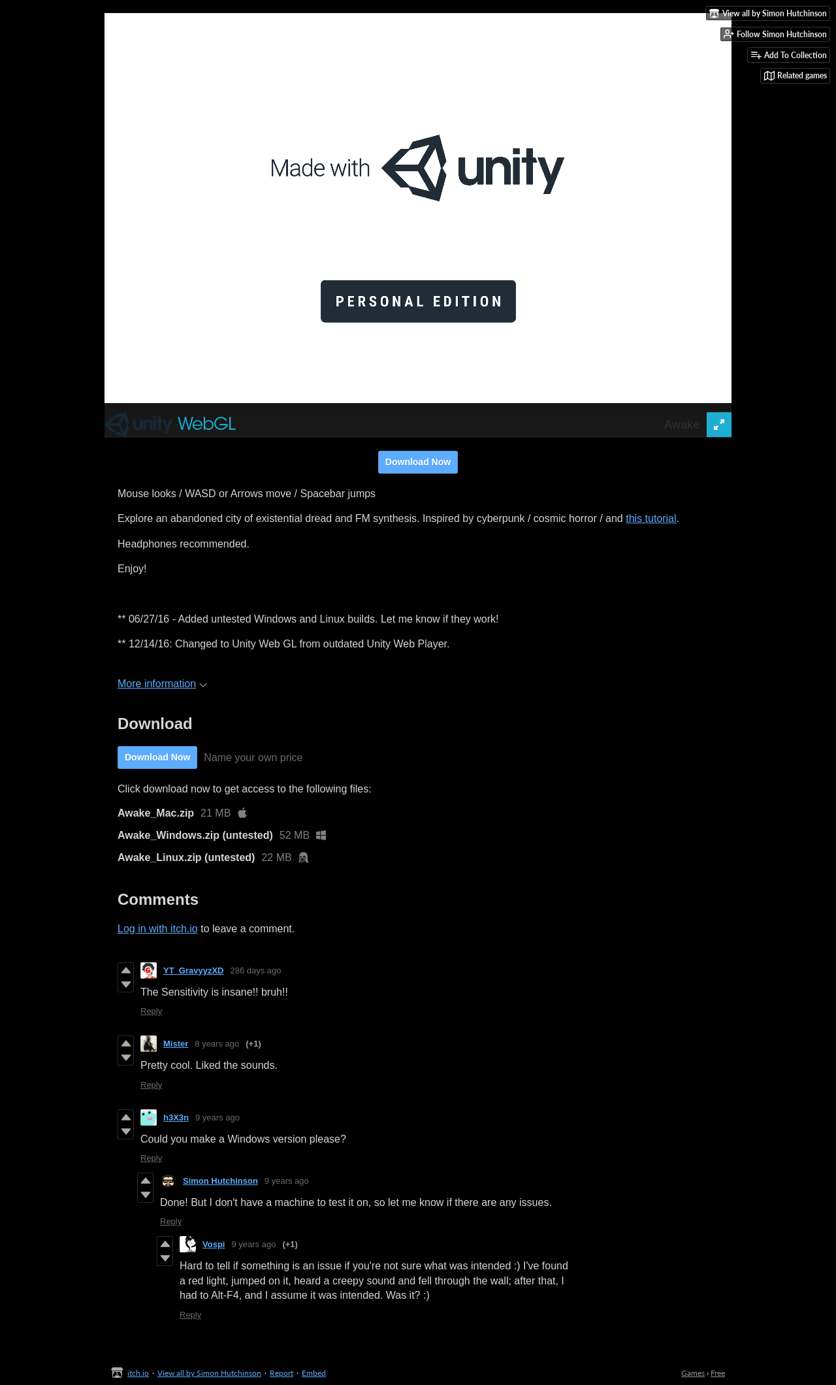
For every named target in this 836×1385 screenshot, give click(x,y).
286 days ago (256, 970)
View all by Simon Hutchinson (209, 1373)
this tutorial (651, 518)
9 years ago (217, 1117)
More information (162, 683)
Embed (314, 1373)
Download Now (418, 462)
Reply (151, 1011)
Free (718, 1373)
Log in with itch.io (158, 928)
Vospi (213, 1244)
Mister (175, 1044)
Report (281, 1373)
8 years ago (217, 1044)
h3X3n (176, 1117)
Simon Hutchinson (220, 1181)
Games (693, 1373)
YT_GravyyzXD (193, 970)
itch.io (138, 1373)
